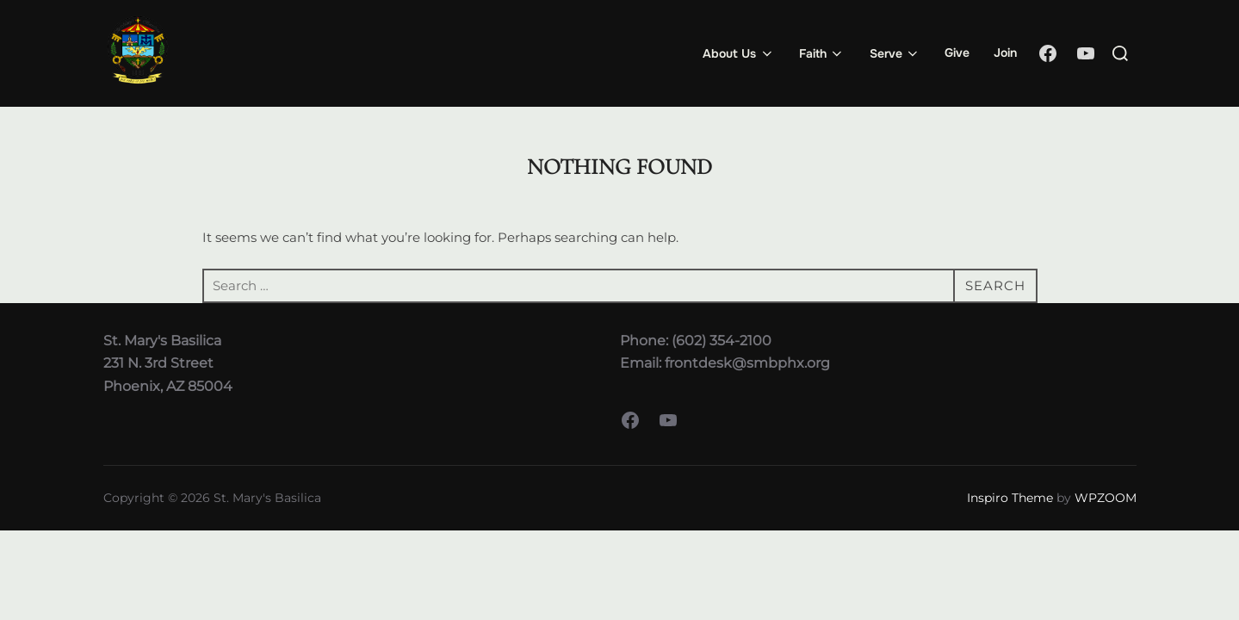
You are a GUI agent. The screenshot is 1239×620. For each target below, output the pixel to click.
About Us (739, 53)
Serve (895, 53)
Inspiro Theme (1010, 497)
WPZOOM (1106, 497)
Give (957, 52)
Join (1005, 52)
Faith (822, 53)
